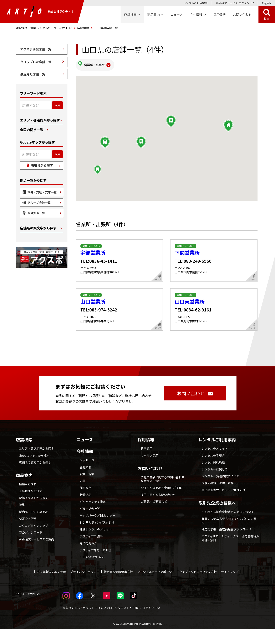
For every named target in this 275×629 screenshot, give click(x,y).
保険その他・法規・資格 (218, 480)
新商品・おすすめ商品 (33, 509)
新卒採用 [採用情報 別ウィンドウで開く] (146, 446)
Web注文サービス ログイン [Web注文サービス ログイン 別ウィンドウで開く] (232, 3)
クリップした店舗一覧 (35, 62)
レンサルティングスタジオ (97, 520)
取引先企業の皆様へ (217, 500)
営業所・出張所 (94, 63)
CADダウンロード (30, 530)
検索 (266, 19)
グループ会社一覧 (39, 202)
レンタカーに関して (215, 467)
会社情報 (85, 448)
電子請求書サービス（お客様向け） (225, 487)
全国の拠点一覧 (31, 129)
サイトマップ (230, 569)
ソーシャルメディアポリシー (156, 569)
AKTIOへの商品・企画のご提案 (161, 485)
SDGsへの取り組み (92, 554)
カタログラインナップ (33, 523)
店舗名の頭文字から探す (38, 228)
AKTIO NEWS (27, 516)
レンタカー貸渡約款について (220, 473)
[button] (228, 123)
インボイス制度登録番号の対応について (228, 509)
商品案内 (24, 472)
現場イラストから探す (33, 495)
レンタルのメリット (215, 446)
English (266, 3)
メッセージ (87, 457)
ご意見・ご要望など (154, 499)
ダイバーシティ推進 (93, 499)
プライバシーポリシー (84, 569)
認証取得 (85, 485)
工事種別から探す (30, 488)
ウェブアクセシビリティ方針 (198, 569)
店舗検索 (83, 28)
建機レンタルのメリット (96, 527)
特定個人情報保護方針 (118, 569)
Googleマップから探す (34, 453)
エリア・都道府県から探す (40, 120)
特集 (22, 502)
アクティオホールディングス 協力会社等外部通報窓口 (230, 535)
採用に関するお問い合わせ (158, 492)
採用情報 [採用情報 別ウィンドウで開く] (219, 14)
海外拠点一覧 (36, 213)
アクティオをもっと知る (95, 547)
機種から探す (27, 481)
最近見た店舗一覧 (32, 74)
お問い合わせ (150, 466)
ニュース (85, 437)
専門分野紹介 (88, 541)
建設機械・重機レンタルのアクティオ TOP (44, 28)
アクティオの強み (91, 534)
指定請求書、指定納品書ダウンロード (226, 527)
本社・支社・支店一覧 (42, 192)
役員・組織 (87, 471)
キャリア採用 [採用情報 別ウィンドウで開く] (149, 453)
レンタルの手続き (213, 453)
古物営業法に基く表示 (51, 569)
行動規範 (85, 492)
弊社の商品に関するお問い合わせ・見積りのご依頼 (164, 476)
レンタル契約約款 (213, 460)
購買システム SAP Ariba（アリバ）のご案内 (229, 518)
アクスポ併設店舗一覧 (35, 49)
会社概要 (85, 464)
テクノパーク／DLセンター (97, 513)
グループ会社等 (90, 506)
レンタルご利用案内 (195, 3)
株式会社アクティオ (39, 11)
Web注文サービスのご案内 (36, 537)
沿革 (83, 478)
